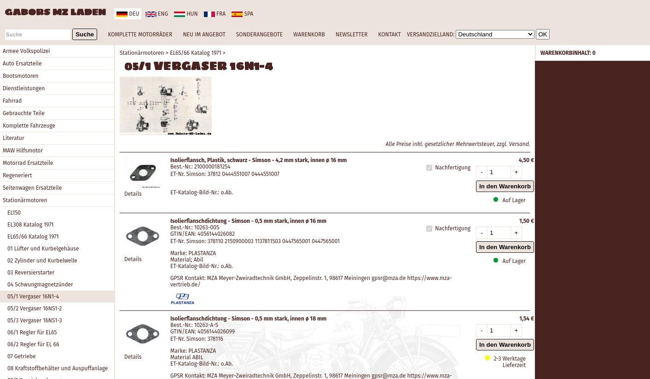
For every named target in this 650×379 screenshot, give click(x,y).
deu (127, 14)
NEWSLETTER (351, 34)
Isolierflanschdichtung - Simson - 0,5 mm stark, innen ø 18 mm (248, 318)
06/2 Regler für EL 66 (33, 344)
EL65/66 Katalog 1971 (33, 236)
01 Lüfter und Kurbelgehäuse (43, 248)
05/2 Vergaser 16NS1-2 (34, 308)
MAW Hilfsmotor (23, 150)
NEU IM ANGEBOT (204, 34)
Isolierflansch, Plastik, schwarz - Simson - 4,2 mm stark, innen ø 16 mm (258, 160)
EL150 (14, 213)
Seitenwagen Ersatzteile (32, 188)
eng (156, 14)
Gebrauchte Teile (24, 113)
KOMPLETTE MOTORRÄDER (140, 34)
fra (215, 14)
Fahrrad (12, 101)
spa (242, 14)
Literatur (13, 138)
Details (133, 194)
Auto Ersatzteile (22, 63)
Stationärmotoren (25, 200)
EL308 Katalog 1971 (30, 225)
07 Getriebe (21, 356)
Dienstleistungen (24, 88)
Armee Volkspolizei (26, 51)
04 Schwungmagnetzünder (40, 284)
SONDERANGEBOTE (259, 34)
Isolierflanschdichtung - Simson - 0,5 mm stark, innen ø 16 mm (248, 221)
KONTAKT (389, 34)
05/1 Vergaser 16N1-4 (33, 296)
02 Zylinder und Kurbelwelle (42, 260)
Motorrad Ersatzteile (28, 163)
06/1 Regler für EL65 (32, 332)
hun (185, 14)
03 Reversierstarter (30, 272)
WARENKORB (309, 34)
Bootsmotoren (21, 76)
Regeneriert (17, 175)
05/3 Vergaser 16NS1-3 (34, 320)
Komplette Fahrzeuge (29, 125)
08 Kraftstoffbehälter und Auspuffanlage (57, 368)
